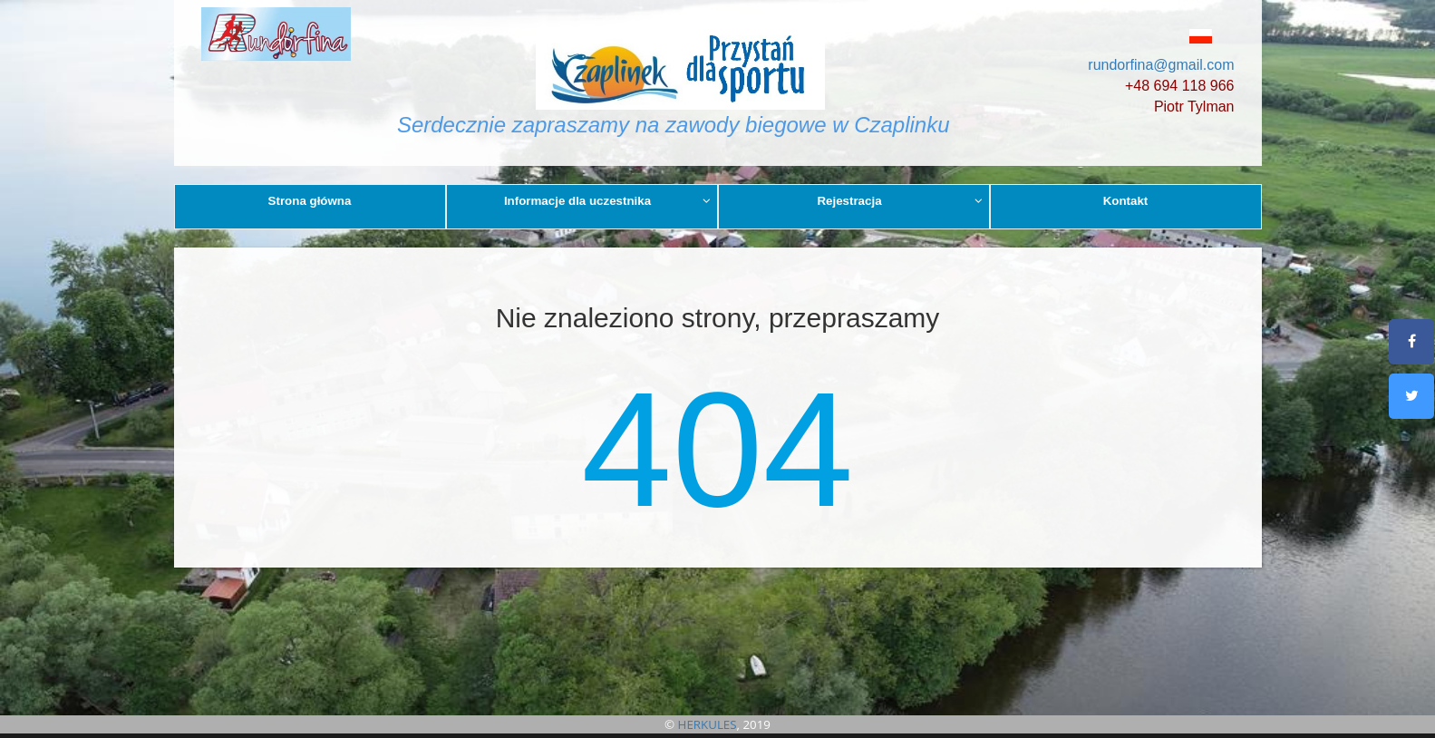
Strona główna (310, 201)
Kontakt (1126, 201)
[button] (1160, 35)
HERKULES (707, 724)
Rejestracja (899, 201)
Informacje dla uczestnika (607, 201)
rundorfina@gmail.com (1161, 65)
